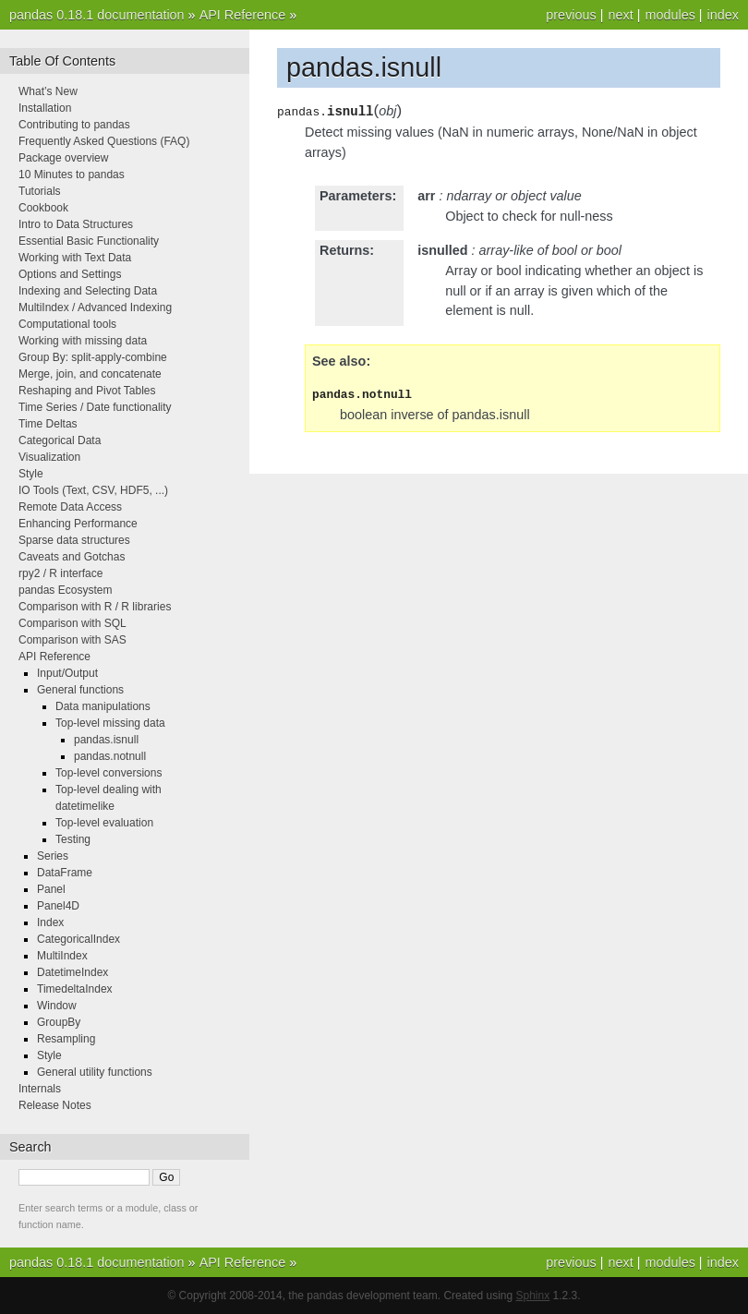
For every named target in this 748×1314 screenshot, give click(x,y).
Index (50, 922)
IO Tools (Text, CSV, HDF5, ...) (93, 490)
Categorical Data (59, 440)
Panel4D (58, 905)
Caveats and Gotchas (71, 556)
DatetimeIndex (72, 972)
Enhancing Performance (78, 523)
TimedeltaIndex (75, 988)
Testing (72, 839)
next (620, 14)
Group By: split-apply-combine (92, 357)
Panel (51, 889)
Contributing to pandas (74, 124)
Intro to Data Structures (75, 224)
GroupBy (58, 1022)
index (723, 14)
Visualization (49, 457)
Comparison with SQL (72, 623)
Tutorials (39, 191)
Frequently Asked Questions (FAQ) (103, 141)
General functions (80, 689)
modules (669, 14)
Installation (44, 108)
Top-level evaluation (104, 822)
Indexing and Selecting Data (87, 290)
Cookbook (43, 207)
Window (57, 1005)
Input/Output (67, 673)
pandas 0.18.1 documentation (97, 14)
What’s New (48, 91)
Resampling (66, 1038)
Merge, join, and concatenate (90, 374)
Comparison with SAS (72, 639)
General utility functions (94, 1072)
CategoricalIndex (78, 939)
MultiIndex (62, 955)
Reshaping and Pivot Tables (87, 390)
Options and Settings (69, 274)
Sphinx (533, 1295)
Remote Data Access (70, 506)
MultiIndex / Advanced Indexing (95, 307)
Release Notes (54, 1105)
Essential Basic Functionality (88, 241)
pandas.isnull (106, 739)
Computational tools (67, 324)
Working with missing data (82, 340)
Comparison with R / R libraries (94, 606)
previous (571, 14)
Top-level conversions (108, 772)
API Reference (242, 14)
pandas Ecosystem (65, 590)
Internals (39, 1088)
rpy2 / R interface (60, 573)
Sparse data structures (74, 540)
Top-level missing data (110, 723)
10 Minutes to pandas (71, 174)
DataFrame (64, 872)
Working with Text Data (74, 257)
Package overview (63, 157)
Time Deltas (48, 423)
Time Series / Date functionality (95, 407)
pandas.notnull (110, 756)
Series (52, 856)
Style (30, 473)
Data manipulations (103, 706)
